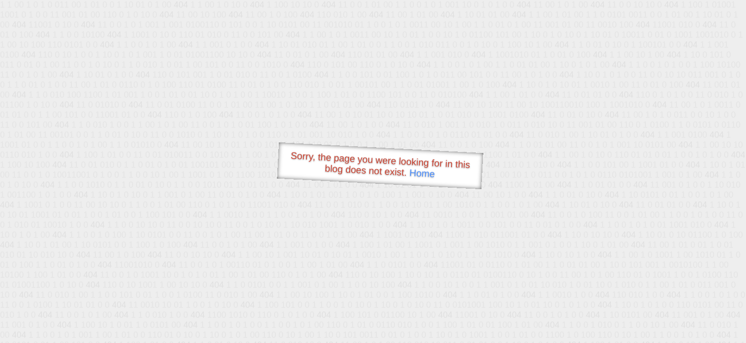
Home (422, 173)
